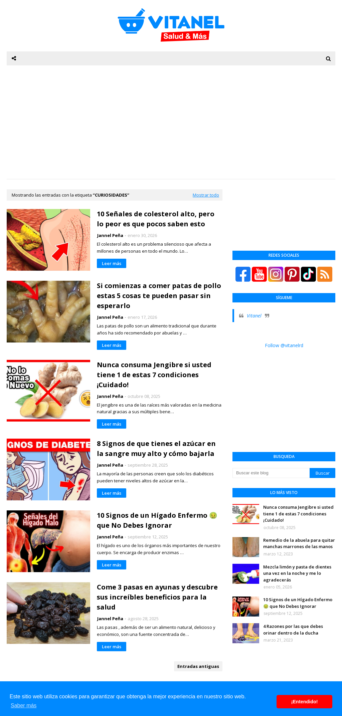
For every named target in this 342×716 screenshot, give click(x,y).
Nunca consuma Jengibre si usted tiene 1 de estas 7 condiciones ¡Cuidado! (154, 374)
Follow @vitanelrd (284, 345)
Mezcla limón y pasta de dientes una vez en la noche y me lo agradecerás (297, 573)
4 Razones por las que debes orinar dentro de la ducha (293, 629)
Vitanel (254, 315)
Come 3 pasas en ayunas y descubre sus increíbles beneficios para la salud (157, 597)
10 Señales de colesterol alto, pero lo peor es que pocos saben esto (155, 218)
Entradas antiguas (198, 666)
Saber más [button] (23, 705)
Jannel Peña (110, 235)
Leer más (111, 263)
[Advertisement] (171, 122)
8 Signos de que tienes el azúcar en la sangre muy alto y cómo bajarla (156, 448)
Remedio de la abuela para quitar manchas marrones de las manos (299, 543)
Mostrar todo (206, 195)
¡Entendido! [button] (304, 701)
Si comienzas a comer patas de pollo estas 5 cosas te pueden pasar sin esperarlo (159, 295)
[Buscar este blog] (271, 473)
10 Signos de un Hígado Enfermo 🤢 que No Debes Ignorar (157, 520)
